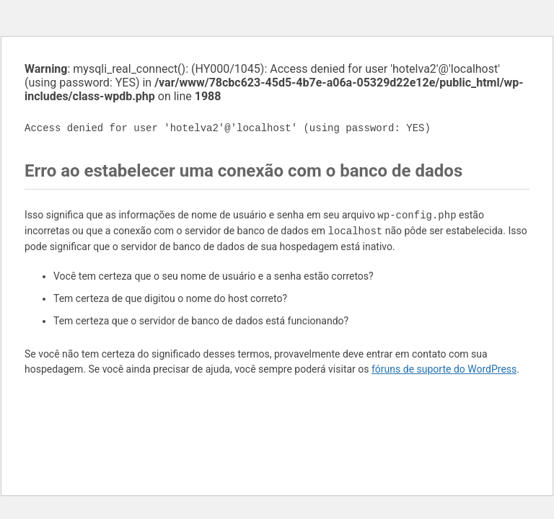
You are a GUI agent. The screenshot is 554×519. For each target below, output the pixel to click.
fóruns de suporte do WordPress (443, 369)
